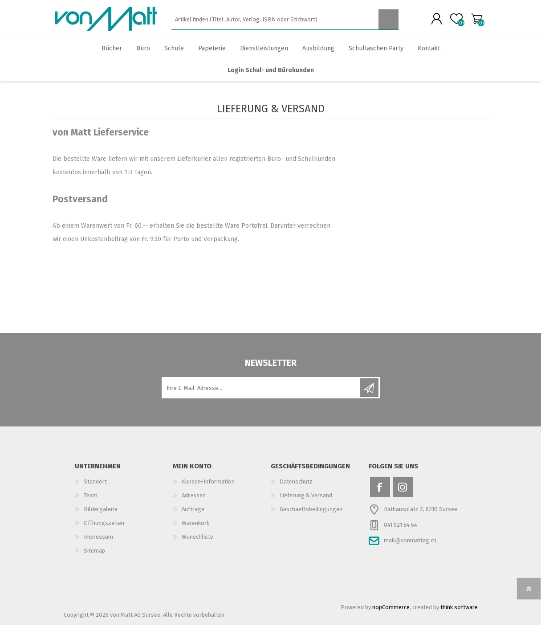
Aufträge (193, 515)
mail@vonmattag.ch (410, 546)
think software (459, 613)
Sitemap (94, 556)
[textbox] (274, 22)
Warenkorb (468, 22)
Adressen (194, 501)
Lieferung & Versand (306, 501)
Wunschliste (197, 543)
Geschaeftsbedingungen (311, 515)
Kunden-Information (208, 487)
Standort (95, 487)
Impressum (98, 543)
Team (91, 501)
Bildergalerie (101, 515)
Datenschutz (296, 487)
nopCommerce (391, 613)
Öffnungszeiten (104, 529)
